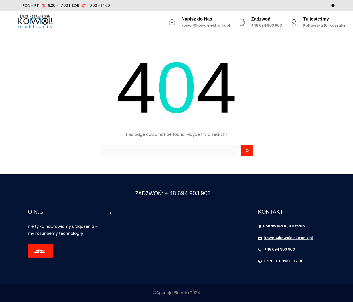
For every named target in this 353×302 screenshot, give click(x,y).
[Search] (247, 150)
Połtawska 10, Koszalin (324, 25)
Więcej (40, 251)
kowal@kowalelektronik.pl (205, 25)
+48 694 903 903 (266, 25)
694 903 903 (194, 193)
